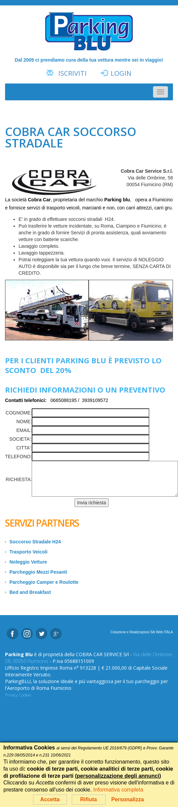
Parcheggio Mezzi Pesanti (38, 572)
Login (121, 73)
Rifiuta (88, 799)
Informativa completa (118, 790)
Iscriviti (72, 73)
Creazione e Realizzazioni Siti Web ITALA (142, 632)
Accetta (50, 799)
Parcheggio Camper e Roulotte (44, 582)
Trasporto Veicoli (28, 551)
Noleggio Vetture (28, 562)
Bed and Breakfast (30, 592)
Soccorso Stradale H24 (35, 541)
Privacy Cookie (18, 695)
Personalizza (127, 799)
